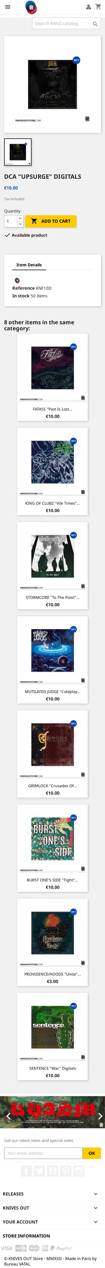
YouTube (52, 1171)
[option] (52, 1112)
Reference (23, 288)
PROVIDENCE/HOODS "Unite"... (52, 974)
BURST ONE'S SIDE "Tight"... (52, 879)
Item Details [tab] (29, 264)
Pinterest (65, 1171)
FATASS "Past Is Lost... (52, 409)
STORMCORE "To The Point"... (53, 597)
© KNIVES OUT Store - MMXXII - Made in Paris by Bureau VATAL (50, 1261)
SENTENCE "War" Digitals (52, 1068)
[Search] (66, 23)
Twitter (39, 1171)
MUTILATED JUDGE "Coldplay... (52, 691)
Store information (26, 1236)
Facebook (26, 1171)
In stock (21, 295)
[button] (8, 1112)
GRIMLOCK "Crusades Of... (52, 785)
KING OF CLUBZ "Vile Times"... (52, 503)
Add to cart (50, 221)
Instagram (78, 1171)
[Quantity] (10, 221)
